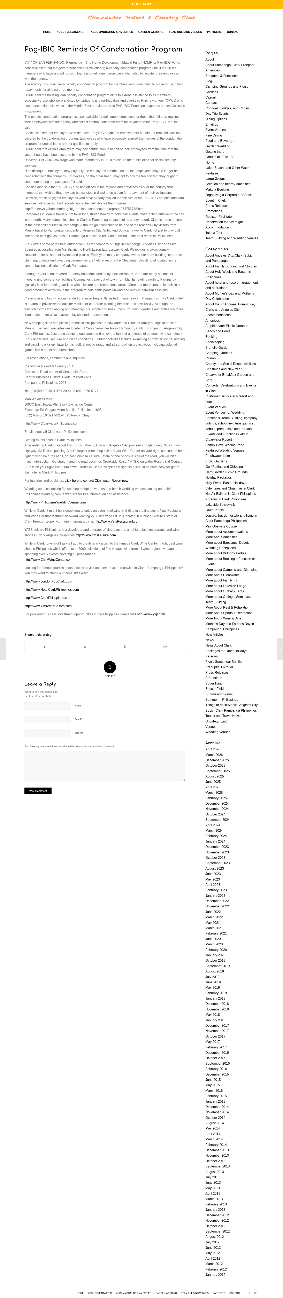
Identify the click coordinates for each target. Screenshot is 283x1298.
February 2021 (216, 933)
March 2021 (214, 928)
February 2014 (216, 1145)
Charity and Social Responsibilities (230, 364)
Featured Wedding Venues (224, 450)
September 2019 (217, 966)
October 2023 (215, 857)
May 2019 (212, 987)
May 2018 (212, 1014)
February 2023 (216, 890)
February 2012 (216, 1269)
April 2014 (212, 1134)
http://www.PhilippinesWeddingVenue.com (55, 502)
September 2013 (217, 1166)
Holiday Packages (218, 477)
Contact (211, 102)
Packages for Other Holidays (226, 651)
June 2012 (213, 1247)
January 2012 (215, 1274)
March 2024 (214, 830)
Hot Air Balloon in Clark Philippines (230, 493)
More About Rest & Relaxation (227, 607)
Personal (211, 656)
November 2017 (217, 1031)
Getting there (214, 151)
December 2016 (217, 1052)
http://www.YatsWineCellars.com (48, 606)
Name (79, 705)
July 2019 (212, 977)
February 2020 (216, 950)
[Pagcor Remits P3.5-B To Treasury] (280, 649)
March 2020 (214, 944)
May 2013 (212, 1188)
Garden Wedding (217, 146)
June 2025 (213, 781)
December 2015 (217, 1074)
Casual (210, 97)
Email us (211, 124)
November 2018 (217, 1009)
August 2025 (214, 776)
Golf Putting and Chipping (224, 466)
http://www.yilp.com (151, 614)
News (209, 640)
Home (209, 162)
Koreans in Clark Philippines (225, 499)
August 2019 (214, 971)
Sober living (214, 683)
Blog (208, 81)
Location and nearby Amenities (227, 184)
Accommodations (218, 315)
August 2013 (214, 1172)
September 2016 (217, 1063)
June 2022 (213, 912)
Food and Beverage (219, 140)
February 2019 (216, 993)
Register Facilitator (219, 216)
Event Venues (215, 130)
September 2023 (217, 863)
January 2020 (215, 955)
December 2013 (217, 1150)
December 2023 (217, 847)
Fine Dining (213, 135)
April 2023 (212, 884)
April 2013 (212, 1193)
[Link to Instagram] (255, 1293)
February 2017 (216, 1047)
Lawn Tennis (214, 510)
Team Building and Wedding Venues (231, 238)
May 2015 (212, 1085)
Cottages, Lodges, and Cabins (227, 108)
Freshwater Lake (217, 456)
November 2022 (217, 906)
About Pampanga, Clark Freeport (229, 65)
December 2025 (217, 760)
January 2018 (215, 1020)
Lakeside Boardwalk (220, 504)
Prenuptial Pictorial (219, 667)
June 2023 (213, 874)
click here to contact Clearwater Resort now (96, 480)
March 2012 (214, 1264)
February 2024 (216, 836)
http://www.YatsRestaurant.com (117, 521)
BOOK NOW (141, 4)
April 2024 (212, 825)
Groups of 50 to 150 (219, 157)
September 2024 (217, 819)
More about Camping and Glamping (231, 569)
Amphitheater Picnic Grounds (226, 326)
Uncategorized (216, 721)
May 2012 (212, 1253)
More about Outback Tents (224, 591)
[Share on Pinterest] (125, 647)
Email (78, 719)
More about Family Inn (221, 580)
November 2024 (217, 809)
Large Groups (215, 178)
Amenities (212, 70)
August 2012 (214, 1236)
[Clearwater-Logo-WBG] (141, 17)
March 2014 (214, 1139)
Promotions (213, 211)
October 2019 (215, 960)
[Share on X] (85, 647)
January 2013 (215, 1209)
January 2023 (215, 895)
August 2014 (214, 1123)
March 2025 (214, 792)
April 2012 (212, 1258)
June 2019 (213, 982)
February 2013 (216, 1204)
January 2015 (215, 1101)
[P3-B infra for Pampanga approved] (3, 649)
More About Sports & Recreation (228, 613)
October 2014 (215, 1117)
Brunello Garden (217, 347)
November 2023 (217, 852)
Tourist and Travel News (222, 716)
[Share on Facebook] (45, 647)
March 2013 (214, 1199)
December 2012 (217, 1215)
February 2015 (216, 1096)
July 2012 (212, 1242)
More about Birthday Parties (225, 553)
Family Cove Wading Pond (224, 445)
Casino (210, 358)
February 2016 (216, 1069)
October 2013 (215, 1161)
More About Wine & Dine (223, 618)
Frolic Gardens (216, 461)
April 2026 (212, 749)
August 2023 (214, 868)
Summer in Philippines (221, 699)
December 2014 (217, 1107)
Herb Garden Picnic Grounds (226, 472)
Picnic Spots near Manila (223, 661)
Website (79, 733)
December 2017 (217, 1025)
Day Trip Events (217, 113)
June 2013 (213, 1182)
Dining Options (216, 119)
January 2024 (215, 841)
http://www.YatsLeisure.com (96, 535)
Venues (210, 726)
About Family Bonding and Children (231, 266)
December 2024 (217, 803)
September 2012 (217, 1231)
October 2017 (215, 1036)
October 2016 (215, 1058)
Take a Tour (213, 233)
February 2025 (216, 798)
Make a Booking (217, 189)
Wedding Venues (217, 732)
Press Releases (216, 206)
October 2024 (215, 814)
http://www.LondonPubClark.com (48, 581)
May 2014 (212, 1128)
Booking (211, 336)
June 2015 (213, 1079)
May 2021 (212, 922)
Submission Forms (218, 694)
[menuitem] (47, 32)
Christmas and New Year (223, 369)
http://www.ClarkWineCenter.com (48, 559)
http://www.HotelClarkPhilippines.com (51, 589)
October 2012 (215, 1226)
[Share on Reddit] (165, 647)
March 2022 (214, 917)
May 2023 (212, 879)
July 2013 (212, 1177)
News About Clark (218, 645)
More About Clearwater (222, 575)
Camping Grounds (218, 353)
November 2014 (217, 1112)
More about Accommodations (226, 531)
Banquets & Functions (221, 76)
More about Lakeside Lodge (225, 586)
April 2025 (212, 787)
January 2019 (215, 998)
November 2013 (217, 1155)
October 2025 (215, 765)
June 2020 (213, 939)
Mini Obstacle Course (221, 526)
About (209, 59)
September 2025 (217, 771)
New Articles (214, 634)
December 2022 (217, 901)
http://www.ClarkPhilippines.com (47, 598)
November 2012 (217, 1220)
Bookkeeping (214, 342)
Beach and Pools (217, 331)
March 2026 (214, 755)
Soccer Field (214, 688)
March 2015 (214, 1090)
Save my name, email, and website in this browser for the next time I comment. (72, 746)
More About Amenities (221, 537)
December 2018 (217, 1004)
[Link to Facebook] (249, 1293)
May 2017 (212, 1041)
